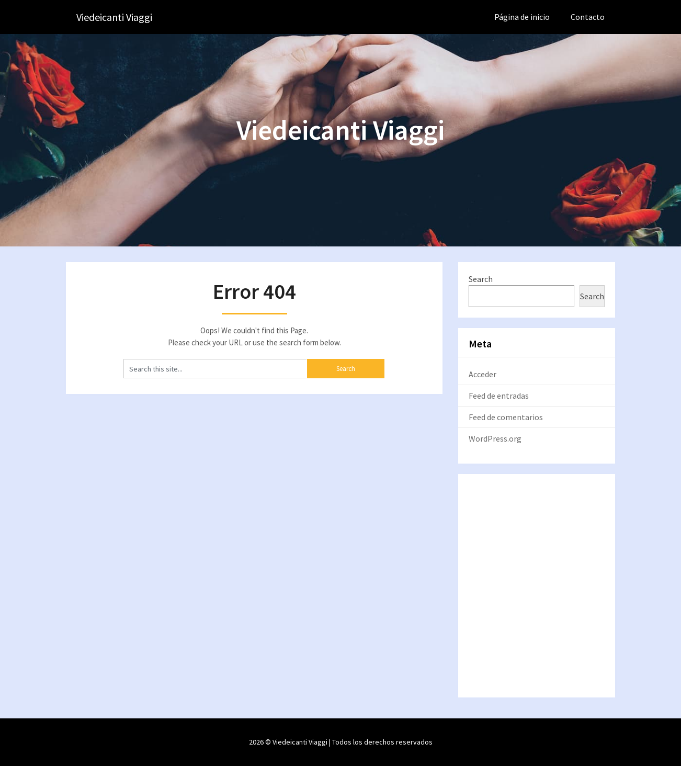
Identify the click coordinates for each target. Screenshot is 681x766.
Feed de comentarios (506, 417)
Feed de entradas (499, 395)
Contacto (588, 17)
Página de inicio (522, 17)
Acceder (482, 374)
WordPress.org (495, 438)
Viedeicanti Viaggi (114, 17)
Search (481, 279)
